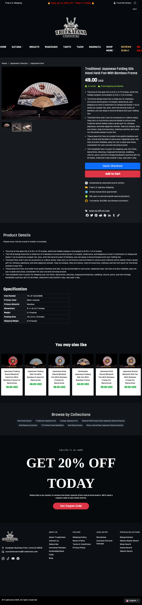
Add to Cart (112, 174)
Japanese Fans (37, 63)
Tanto (67, 47)
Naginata (95, 47)
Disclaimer (101, 537)
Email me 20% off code (99, 210)
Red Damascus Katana (28, 425)
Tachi (80, 47)
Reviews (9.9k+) (126, 48)
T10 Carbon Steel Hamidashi (52, 425)
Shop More (111, 48)
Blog (51, 558)
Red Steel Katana (24, 421)
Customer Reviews (57, 547)
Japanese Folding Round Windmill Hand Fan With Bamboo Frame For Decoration (11, 377)
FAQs (51, 554)
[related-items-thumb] (12, 361)
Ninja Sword (125, 544)
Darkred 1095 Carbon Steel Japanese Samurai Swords (103, 421)
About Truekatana (57, 537)
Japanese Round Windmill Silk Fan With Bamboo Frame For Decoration (130, 377)
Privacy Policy (79, 547)
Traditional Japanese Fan (46, 421)
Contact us (54, 540)
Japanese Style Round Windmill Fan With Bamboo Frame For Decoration (59, 377)
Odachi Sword (126, 551)
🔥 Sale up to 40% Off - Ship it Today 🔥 (71, 3)
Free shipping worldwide (110, 86)
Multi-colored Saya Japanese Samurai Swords (105, 425)
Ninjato (34, 47)
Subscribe (53, 544)
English (131, 600)
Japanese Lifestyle (18, 63)
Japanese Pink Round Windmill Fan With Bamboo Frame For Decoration (106, 377)
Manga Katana (126, 537)
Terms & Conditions (82, 544)
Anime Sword (126, 547)
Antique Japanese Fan (69, 421)
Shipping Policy (80, 537)
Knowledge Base (56, 551)
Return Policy (79, 540)
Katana (18, 47)
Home (4, 63)
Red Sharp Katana (75, 425)
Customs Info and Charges (104, 542)
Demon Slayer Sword (129, 540)
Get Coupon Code (71, 506)
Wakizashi (51, 47)
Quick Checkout (113, 166)
